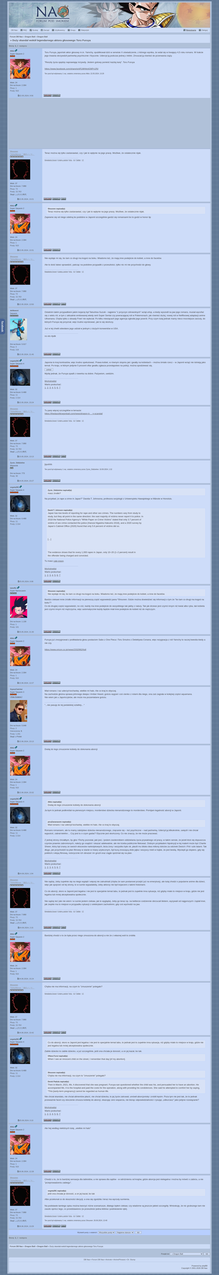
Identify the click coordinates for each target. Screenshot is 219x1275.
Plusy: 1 (13, 88)
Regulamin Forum (51, 160)
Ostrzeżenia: (16, 731)
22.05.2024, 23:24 (25, 402)
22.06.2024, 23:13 (25, 741)
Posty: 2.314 (15, 398)
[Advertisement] (109, 123)
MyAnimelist (50, 381)
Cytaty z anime (63, 160)
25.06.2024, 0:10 (25, 1120)
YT (83, 160)
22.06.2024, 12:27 (25, 683)
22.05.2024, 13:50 (25, 304)
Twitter (78, 160)
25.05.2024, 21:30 (25, 632)
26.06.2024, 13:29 (25, 1226)
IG (74, 160)
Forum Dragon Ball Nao (109, 15)
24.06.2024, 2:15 (25, 928)
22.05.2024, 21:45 (25, 354)
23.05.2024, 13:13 (25, 457)
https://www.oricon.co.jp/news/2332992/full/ (65, 649)
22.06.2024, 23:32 (25, 792)
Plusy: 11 (14, 395)
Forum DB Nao (16, 1246)
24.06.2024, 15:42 (25, 1033)
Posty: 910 (14, 91)
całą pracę (58, 561)
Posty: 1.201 (15, 734)
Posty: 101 (14, 627)
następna (23, 46)
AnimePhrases (120, 1260)
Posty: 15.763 (15, 192)
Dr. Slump (131, 1260)
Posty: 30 (14, 476)
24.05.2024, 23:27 (25, 481)
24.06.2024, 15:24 (25, 979)
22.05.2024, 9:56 (25, 96)
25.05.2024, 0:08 (25, 581)
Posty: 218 (14, 350)
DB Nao (87, 1260)
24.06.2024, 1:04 (25, 874)
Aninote (109, 1260)
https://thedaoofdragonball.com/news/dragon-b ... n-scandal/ (74, 413)
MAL (70, 160)
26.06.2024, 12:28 (25, 1171)
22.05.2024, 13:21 (25, 199)
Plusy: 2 (13, 728)
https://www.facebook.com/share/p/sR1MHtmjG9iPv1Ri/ (71, 68)
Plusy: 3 (13, 347)
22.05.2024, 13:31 (25, 250)
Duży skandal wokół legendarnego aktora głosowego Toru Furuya (51, 40)
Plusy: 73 (14, 189)
